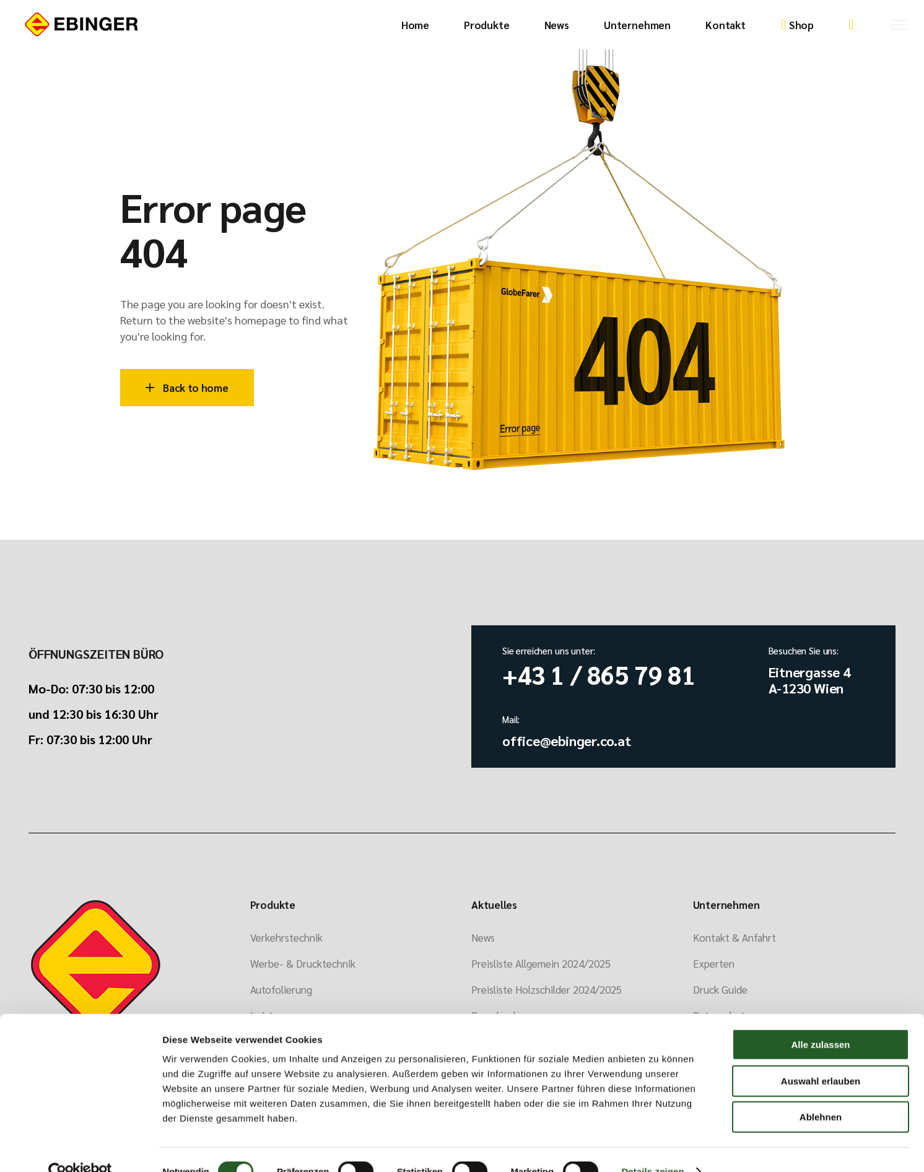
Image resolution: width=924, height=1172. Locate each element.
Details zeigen (652, 1147)
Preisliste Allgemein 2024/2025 (541, 963)
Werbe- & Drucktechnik (302, 963)
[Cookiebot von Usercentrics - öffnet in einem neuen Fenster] (80, 1148)
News (483, 937)
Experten (713, 963)
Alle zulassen (820, 1020)
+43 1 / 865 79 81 (598, 674)
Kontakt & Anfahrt (734, 937)
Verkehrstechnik (286, 937)
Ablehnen (821, 1093)
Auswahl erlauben (820, 1057)
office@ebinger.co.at (566, 740)
